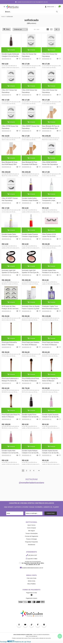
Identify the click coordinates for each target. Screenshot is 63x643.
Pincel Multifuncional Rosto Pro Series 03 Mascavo (30, 380)
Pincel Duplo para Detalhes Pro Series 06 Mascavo (30, 344)
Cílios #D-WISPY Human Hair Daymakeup (10, 199)
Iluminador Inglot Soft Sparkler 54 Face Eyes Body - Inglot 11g (31, 272)
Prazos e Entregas (31, 539)
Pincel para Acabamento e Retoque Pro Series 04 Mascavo (10, 380)
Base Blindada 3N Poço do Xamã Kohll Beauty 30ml (50, 127)
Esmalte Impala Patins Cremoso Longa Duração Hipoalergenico (10, 236)
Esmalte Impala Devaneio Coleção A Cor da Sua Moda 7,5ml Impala (51, 416)
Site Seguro (31, 531)
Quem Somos (31, 525)
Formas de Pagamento (31, 536)
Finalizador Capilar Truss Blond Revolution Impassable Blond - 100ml (50, 308)
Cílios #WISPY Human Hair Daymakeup (30, 127)
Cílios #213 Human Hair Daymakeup (49, 55)
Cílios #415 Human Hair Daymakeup (49, 91)
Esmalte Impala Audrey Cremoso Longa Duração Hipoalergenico (30, 200)
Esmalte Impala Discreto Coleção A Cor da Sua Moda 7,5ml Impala (51, 452)
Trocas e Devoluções (31, 534)
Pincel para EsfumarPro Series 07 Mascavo (9, 344)
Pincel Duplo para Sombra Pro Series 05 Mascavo (50, 344)
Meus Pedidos (31, 584)
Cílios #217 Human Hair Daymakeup (9, 91)
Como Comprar (31, 528)
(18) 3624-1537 (31, 555)
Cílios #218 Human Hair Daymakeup (29, 91)
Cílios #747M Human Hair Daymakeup (10, 127)
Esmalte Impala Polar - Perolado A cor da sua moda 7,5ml (51, 272)
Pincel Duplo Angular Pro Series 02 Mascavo (50, 380)
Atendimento (31, 545)
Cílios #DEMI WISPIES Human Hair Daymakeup (50, 163)
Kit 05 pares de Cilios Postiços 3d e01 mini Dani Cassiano (10, 308)
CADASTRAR (51, 513)
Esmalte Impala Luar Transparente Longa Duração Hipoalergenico (49, 200)
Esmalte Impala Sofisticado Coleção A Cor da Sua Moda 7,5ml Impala (11, 55)
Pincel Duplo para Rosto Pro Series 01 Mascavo (11, 416)
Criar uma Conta (31, 578)
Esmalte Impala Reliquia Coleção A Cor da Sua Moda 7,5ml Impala (31, 452)
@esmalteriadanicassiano (31, 483)
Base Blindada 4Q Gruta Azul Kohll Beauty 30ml (9, 163)
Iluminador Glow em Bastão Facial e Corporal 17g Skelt (30, 308)
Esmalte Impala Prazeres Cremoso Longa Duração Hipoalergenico (30, 236)
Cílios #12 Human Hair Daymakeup (29, 55)
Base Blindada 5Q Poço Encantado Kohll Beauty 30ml (29, 164)
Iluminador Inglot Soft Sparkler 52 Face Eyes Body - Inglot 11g (11, 272)
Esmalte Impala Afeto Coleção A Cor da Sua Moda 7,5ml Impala (11, 452)
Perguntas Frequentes (31, 542)
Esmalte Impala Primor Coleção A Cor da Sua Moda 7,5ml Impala (31, 416)
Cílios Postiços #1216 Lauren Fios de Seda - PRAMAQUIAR (49, 236)
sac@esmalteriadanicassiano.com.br (31, 568)
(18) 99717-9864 (31, 559)
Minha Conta (31, 581)
